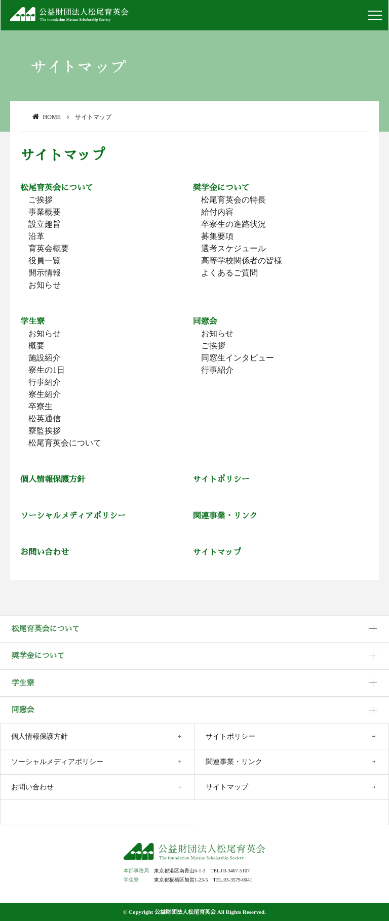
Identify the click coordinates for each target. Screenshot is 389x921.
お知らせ (44, 285)
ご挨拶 (40, 199)
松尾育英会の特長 (233, 199)
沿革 (36, 236)
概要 (36, 345)
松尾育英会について (56, 187)
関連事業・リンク (225, 515)
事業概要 (44, 212)
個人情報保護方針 (52, 479)
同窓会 (205, 321)
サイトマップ (217, 552)
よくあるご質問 (229, 272)
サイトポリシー (221, 479)
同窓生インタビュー (237, 357)
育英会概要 (48, 248)
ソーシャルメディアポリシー (73, 515)
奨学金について (221, 187)
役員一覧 (44, 260)
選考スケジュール (233, 248)
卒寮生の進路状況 (233, 224)
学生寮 (32, 321)
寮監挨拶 (44, 430)
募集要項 (217, 236)
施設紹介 (44, 357)
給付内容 (217, 212)
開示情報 (44, 272)
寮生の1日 (46, 370)
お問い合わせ (44, 552)
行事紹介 (44, 382)
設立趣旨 (44, 224)
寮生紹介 (44, 394)
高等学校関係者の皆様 (241, 260)
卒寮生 (40, 406)
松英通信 (44, 418)
